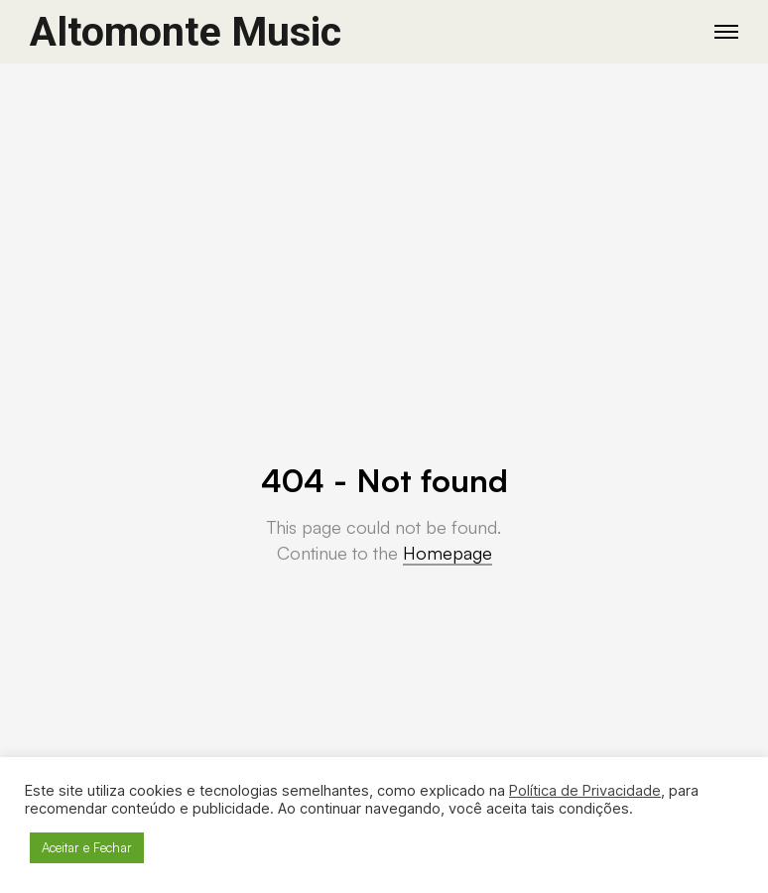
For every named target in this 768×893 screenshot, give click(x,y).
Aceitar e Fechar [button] (87, 847)
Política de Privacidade (585, 791)
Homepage (447, 553)
